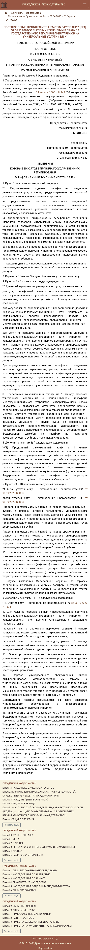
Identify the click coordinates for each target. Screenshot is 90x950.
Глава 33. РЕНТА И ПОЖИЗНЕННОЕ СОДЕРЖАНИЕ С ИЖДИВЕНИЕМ (38, 847)
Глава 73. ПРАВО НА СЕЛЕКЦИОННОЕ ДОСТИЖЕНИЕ (30, 921)
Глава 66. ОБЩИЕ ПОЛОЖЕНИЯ (19, 890)
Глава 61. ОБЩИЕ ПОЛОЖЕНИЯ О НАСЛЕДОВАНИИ (29, 870)
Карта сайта (45, 948)
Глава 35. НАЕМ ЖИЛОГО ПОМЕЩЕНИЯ (23, 855)
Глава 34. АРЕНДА (12, 851)
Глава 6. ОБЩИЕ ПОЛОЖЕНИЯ (18, 819)
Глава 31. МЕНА (10, 839)
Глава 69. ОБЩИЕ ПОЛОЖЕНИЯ (19, 906)
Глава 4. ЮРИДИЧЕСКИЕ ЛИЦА (18, 803)
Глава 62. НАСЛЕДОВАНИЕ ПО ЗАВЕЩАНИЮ (26, 874)
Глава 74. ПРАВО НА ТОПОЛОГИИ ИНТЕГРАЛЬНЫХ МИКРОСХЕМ (37, 925)
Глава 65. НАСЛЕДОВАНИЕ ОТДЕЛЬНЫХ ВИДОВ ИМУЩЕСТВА (36, 886)
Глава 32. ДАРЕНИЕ (13, 843)
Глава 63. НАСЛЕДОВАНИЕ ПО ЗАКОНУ (23, 878)
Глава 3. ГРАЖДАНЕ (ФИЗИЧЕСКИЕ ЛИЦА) (25, 799)
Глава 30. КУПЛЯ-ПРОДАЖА (17, 835)
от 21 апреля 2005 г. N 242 (49, 92)
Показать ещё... (11, 825)
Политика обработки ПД (45, 938)
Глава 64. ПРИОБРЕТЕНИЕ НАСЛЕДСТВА (24, 882)
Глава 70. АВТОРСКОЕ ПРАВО (18, 910)
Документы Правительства (26, 13)
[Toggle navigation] (85, 5)
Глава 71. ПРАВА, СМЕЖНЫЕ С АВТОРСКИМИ (26, 914)
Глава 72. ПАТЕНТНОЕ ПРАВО (18, 918)
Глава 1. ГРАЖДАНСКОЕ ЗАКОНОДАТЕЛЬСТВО (28, 787)
